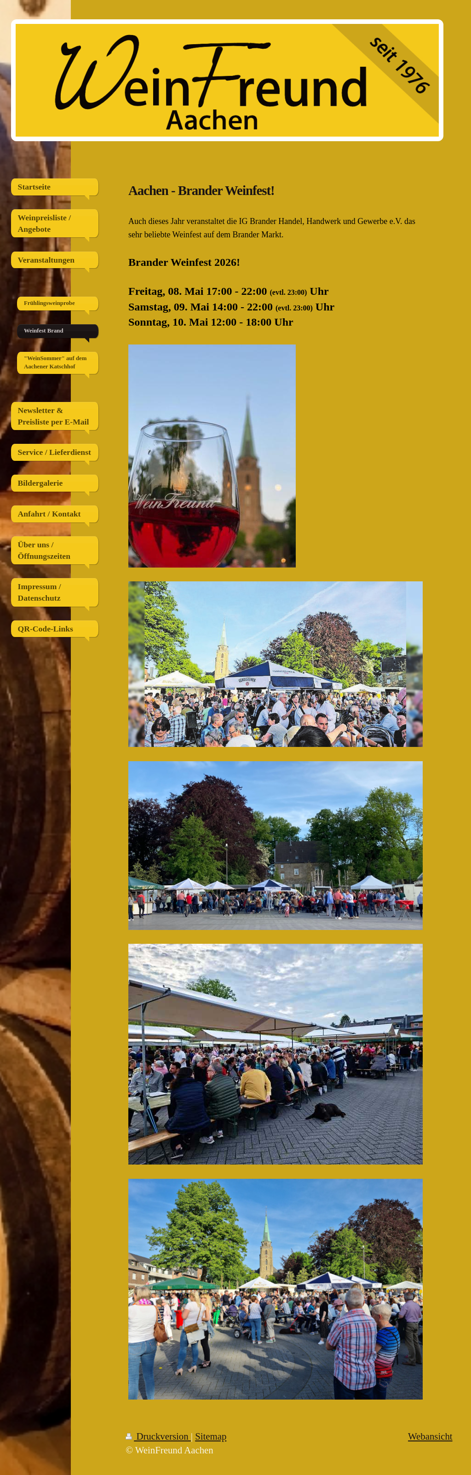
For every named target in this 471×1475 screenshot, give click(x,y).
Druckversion (158, 1436)
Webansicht (430, 1436)
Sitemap (210, 1436)
